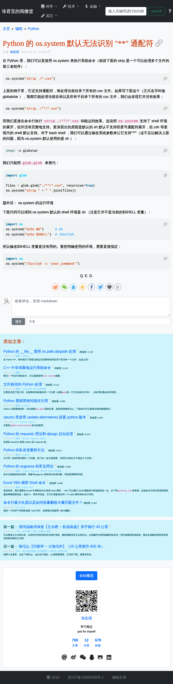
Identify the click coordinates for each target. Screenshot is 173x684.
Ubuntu (31, 422)
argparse (34, 471)
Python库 (27, 389)
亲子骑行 (27, 531)
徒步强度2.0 (43, 551)
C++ (25, 372)
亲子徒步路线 (29, 551)
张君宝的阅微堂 (17, 11)
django (26, 438)
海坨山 (53, 551)
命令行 (43, 471)
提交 (18, 321)
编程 (18, 356)
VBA (31, 487)
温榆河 (42, 531)
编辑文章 (118, 677)
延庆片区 (62, 551)
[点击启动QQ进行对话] (92, 657)
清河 (35, 531)
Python (26, 356)
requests (34, 438)
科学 (47, 6)
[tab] (86, 575)
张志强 (86, 618)
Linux (22, 507)
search (156, 11)
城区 (48, 531)
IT (17, 422)
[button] (64, 657)
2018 (53, 677)
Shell (25, 487)
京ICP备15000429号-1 (85, 677)
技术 (69, 6)
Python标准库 (39, 389)
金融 (91, 6)
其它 (47, 16)
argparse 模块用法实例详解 (48, 474)
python (43, 438)
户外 (18, 531)
